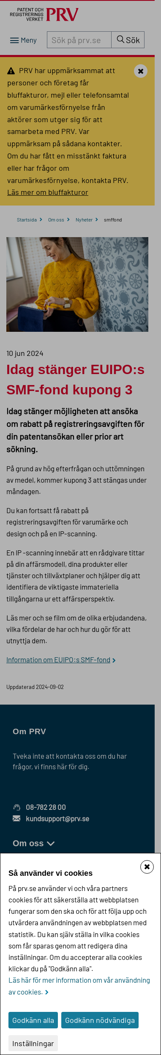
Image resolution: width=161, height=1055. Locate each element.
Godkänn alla (33, 1020)
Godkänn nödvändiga (100, 1020)
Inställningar (33, 1043)
